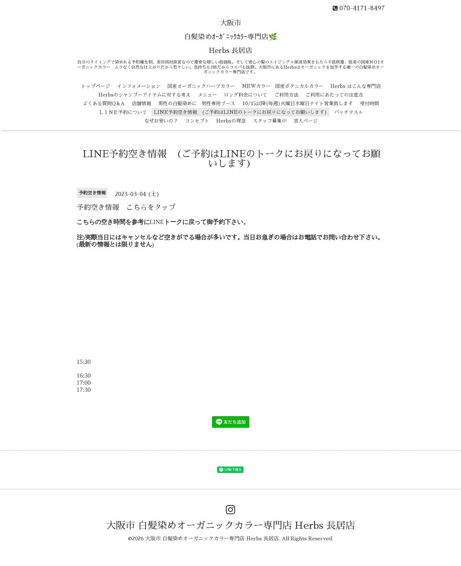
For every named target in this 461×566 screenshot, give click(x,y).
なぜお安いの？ (161, 120)
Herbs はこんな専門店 (355, 86)
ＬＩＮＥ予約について (123, 112)
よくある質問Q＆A (104, 103)
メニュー (207, 94)
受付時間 (369, 103)
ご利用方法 (286, 94)
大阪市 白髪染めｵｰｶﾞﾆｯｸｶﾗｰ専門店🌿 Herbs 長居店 (230, 37)
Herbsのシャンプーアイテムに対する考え (144, 94)
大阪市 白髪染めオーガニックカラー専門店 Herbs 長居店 (230, 525)
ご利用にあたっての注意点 (334, 94)
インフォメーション (138, 86)
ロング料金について (245, 94)
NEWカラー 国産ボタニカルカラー (282, 86)
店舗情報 (141, 103)
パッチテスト (348, 112)
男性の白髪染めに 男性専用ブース (196, 103)
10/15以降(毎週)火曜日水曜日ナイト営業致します (297, 103)
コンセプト (197, 120)
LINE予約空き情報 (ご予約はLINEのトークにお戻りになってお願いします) (240, 112)
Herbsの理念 (231, 120)
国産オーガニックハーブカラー (201, 86)
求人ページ (306, 120)
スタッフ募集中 (269, 120)
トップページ (95, 86)
